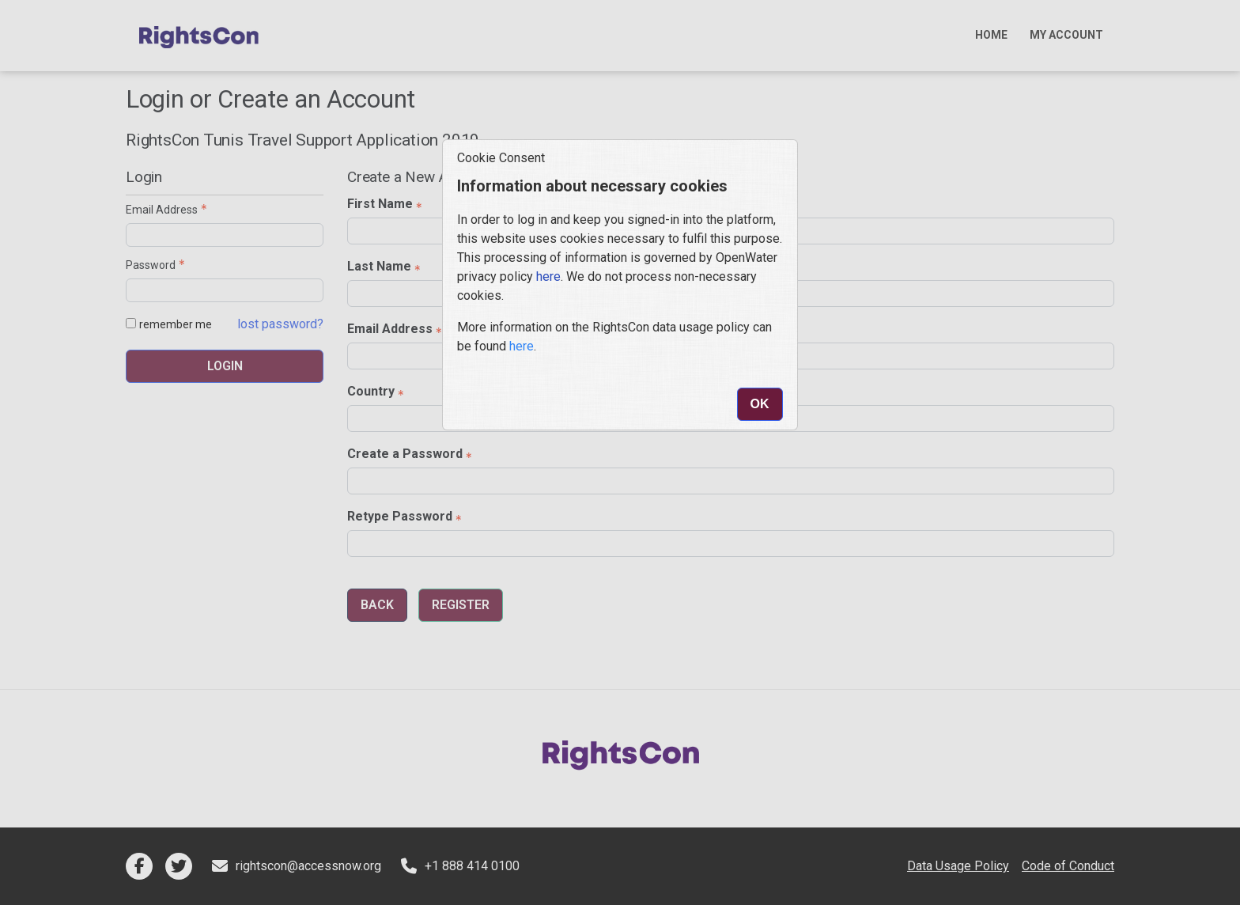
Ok (759, 404)
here (548, 276)
